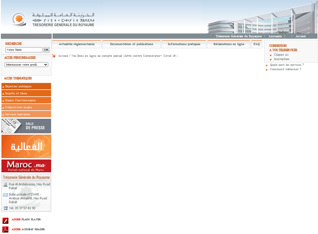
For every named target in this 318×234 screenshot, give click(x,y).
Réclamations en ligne (228, 44)
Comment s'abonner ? (285, 69)
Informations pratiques (184, 44)
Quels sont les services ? (287, 65)
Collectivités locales (18, 107)
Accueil (301, 36)
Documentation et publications (131, 44)
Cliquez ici (281, 54)
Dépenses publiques (18, 86)
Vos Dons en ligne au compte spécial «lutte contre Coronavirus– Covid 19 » (124, 56)
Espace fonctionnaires (20, 100)
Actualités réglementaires (76, 44)
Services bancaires (17, 114)
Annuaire (275, 36)
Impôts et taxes (16, 93)
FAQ (257, 44)
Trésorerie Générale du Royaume (239, 36)
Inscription (282, 59)
